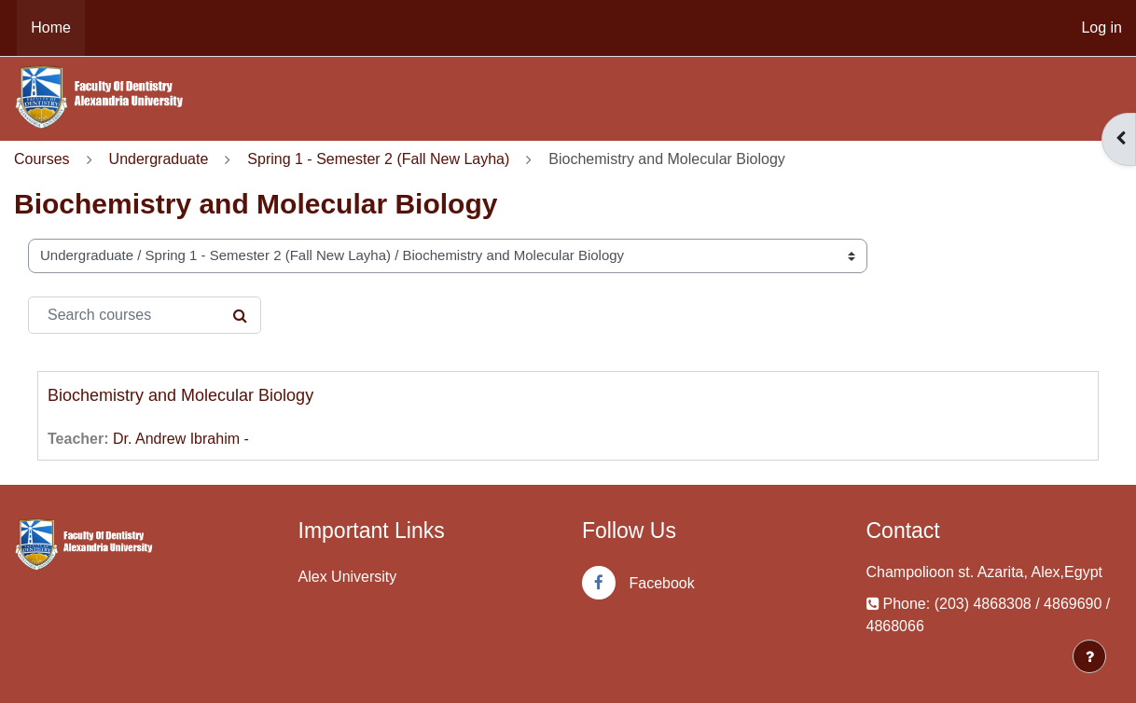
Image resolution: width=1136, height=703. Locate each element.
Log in (1101, 27)
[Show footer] (1089, 656)
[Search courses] (144, 315)
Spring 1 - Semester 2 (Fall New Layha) (378, 159)
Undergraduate (159, 159)
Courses (42, 159)
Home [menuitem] (51, 27)
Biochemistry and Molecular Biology (180, 395)
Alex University (347, 577)
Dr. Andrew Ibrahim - (181, 439)
